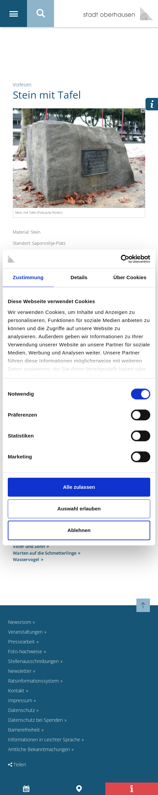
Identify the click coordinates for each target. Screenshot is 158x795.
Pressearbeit (21, 641)
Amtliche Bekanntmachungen (39, 749)
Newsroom (19, 622)
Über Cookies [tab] (130, 277)
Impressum (20, 700)
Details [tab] (79, 277)
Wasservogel (26, 559)
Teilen (17, 764)
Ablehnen (79, 530)
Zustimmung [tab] (28, 277)
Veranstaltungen (25, 632)
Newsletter (19, 671)
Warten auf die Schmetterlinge (44, 553)
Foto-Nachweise (25, 651)
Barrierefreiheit (24, 729)
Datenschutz (21, 710)
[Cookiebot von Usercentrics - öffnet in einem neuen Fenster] (120, 259)
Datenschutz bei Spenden (35, 720)
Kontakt (16, 690)
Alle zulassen (79, 487)
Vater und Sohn (29, 546)
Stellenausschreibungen (33, 661)
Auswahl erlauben (79, 508)
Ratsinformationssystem (33, 681)
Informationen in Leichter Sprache (44, 739)
